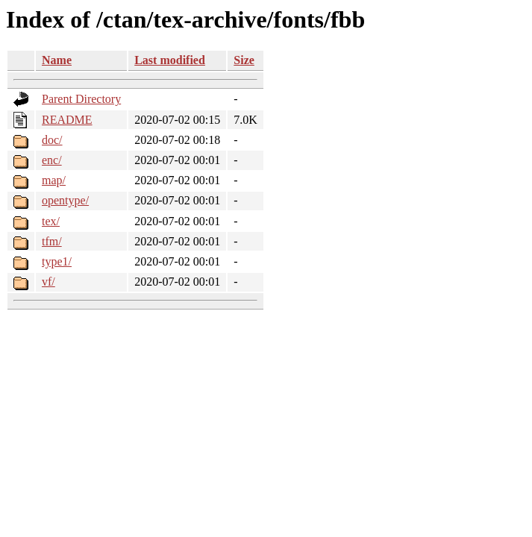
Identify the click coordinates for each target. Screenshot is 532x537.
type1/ (57, 261)
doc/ (52, 140)
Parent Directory (81, 98)
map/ (54, 180)
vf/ (48, 281)
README (67, 119)
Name (57, 60)
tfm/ (52, 241)
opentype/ (65, 200)
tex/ (51, 221)
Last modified (169, 60)
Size (244, 60)
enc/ (52, 160)
